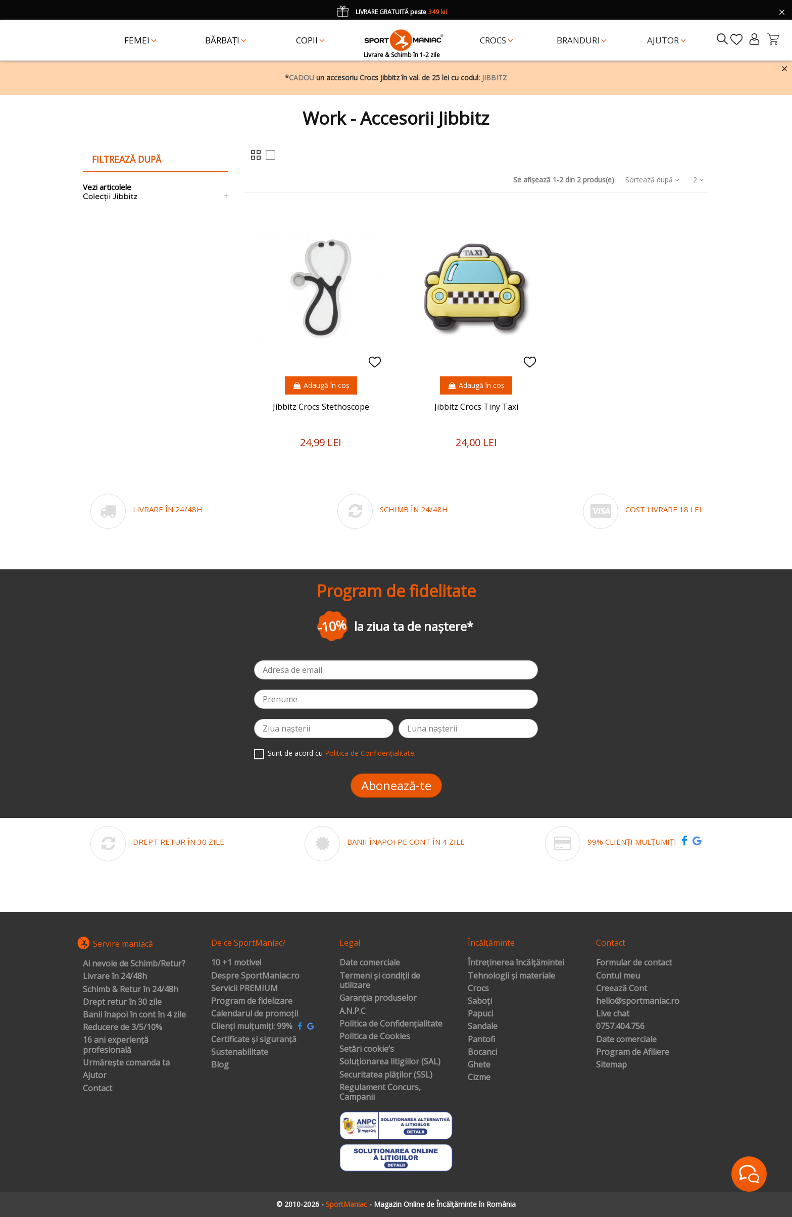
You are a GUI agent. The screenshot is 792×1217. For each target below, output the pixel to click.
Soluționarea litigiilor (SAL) (389, 1062)
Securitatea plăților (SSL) (385, 1075)
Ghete (479, 1065)
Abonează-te (396, 785)
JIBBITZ (494, 77)
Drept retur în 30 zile (122, 1002)
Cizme (479, 1078)
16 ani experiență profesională (115, 1045)
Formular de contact (634, 963)
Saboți (480, 1001)
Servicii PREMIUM (244, 989)
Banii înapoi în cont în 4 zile (134, 1015)
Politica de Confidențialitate (369, 753)
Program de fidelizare (251, 1001)
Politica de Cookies (374, 1037)
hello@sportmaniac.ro (637, 1001)
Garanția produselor (378, 998)
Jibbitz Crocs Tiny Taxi (476, 406)
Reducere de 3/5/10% (122, 1028)
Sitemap (611, 1065)
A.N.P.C (352, 1011)
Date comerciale (369, 963)
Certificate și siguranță (253, 1040)
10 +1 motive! (236, 963)
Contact (97, 1089)
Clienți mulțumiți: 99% (251, 1026)
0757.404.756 (620, 1026)
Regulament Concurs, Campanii (380, 1092)
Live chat (612, 1014)
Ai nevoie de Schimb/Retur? (134, 964)
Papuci (480, 1014)
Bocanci (482, 1052)
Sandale (483, 1026)
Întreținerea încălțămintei (516, 963)
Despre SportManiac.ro (255, 976)
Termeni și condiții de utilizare (379, 981)
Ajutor (95, 1075)
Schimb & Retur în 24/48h (130, 990)
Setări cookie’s (366, 1049)
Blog (220, 1065)
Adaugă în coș (321, 385)
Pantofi (481, 1040)
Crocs (478, 989)
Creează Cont (621, 989)
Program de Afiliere (632, 1052)
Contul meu (618, 976)
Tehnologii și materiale (511, 976)
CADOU (301, 77)
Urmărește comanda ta (126, 1063)
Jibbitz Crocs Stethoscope (321, 406)
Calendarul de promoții (254, 1014)
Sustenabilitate (239, 1052)
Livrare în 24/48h (115, 976)
